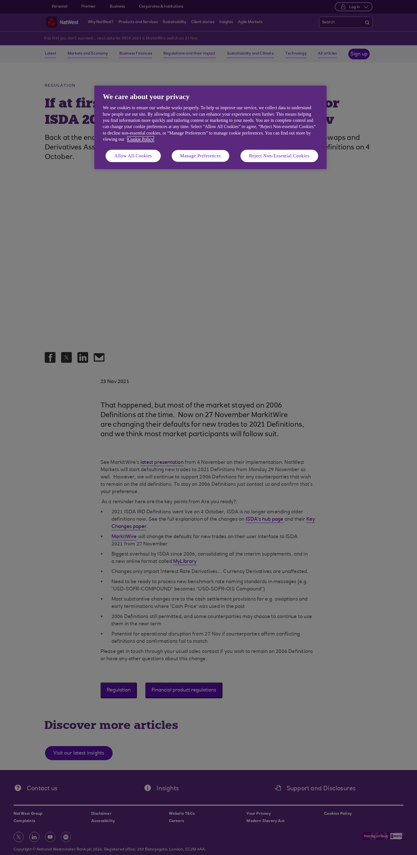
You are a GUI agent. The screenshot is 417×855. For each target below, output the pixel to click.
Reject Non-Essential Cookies (279, 155)
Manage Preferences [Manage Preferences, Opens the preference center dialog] (200, 155)
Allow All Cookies (133, 155)
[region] (210, 127)
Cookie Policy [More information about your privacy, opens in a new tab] (140, 139)
